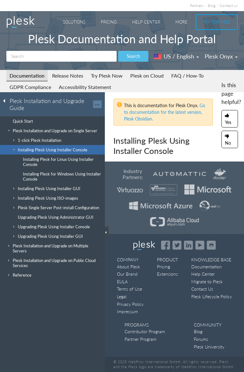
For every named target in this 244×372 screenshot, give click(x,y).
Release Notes (67, 75)
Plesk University (209, 346)
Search (133, 56)
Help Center (146, 21)
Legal (121, 296)
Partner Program (140, 339)
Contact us (229, 5)
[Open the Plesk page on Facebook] (165, 245)
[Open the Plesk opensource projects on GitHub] (211, 245)
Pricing (109, 21)
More (181, 21)
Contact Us (202, 289)
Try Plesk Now (107, 75)
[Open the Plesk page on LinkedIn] (188, 245)
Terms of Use (129, 289)
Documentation (27, 75)
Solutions (74, 21)
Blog (211, 5)
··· (97, 104)
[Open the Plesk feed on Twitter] (177, 245)
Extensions (167, 274)
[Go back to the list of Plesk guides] (6, 100)
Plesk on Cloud (147, 75)
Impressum (127, 311)
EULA (122, 281)
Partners (197, 5)
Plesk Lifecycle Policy (211, 296)
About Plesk (128, 266)
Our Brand (127, 274)
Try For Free (217, 21)
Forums (201, 339)
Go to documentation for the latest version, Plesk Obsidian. (164, 112)
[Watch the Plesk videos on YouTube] (199, 245)
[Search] (61, 56)
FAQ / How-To (187, 75)
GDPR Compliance (30, 87)
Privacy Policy (130, 304)
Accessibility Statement (85, 87)
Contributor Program (145, 331)
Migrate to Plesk (207, 281)
